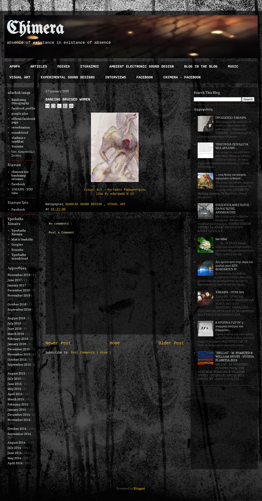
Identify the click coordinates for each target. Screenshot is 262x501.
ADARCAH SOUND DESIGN (84, 204)
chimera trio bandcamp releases (20, 175)
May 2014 (15, 458)
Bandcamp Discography (20, 101)
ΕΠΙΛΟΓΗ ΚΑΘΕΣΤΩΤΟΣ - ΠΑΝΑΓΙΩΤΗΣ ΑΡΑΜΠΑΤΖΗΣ (233, 208)
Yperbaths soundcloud (19, 256)
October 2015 (17, 359)
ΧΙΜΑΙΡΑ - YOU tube (22, 191)
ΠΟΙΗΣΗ (63, 67)
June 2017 (15, 280)
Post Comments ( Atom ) (91, 352)
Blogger (139, 488)
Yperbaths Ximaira (18, 232)
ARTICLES (38, 67)
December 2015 (19, 349)
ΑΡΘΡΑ (15, 67)
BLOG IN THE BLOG (201, 67)
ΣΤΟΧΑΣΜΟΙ (89, 67)
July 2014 (15, 447)
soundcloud (19, 132)
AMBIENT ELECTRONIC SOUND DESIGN (141, 67)
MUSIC (233, 67)
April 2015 (15, 394)
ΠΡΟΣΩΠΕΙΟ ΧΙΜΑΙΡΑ (230, 117)
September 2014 (20, 434)
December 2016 (19, 290)
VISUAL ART (20, 77)
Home (115, 343)
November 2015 (19, 354)
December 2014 (19, 414)
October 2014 (17, 428)
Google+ (17, 244)
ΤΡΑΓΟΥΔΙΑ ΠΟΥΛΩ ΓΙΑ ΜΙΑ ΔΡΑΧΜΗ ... (231, 146)
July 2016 (15, 323)
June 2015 (15, 384)
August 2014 (17, 442)
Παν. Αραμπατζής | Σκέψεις (23, 153)
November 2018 (19, 275)
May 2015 (15, 389)
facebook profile (23, 108)
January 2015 (17, 409)
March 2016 (16, 334)
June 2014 (15, 453)
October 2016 (17, 304)
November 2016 (19, 295)
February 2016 (18, 338)
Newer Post (58, 343)
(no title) (221, 239)
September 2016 (20, 309)
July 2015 (15, 378)
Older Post (171, 343)
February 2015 (18, 404)
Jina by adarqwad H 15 (115, 194)
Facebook (18, 184)
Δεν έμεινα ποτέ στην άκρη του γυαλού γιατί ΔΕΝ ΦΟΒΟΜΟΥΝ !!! (234, 265)
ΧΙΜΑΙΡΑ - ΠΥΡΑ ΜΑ (229, 292)
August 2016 (17, 318)
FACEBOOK (144, 77)
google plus (19, 113)
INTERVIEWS (115, 77)
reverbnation (20, 127)
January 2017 (17, 285)
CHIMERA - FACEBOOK (182, 77)
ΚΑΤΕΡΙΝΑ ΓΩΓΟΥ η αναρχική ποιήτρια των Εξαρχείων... (229, 326)
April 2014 (15, 463)
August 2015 (17, 373)
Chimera (35, 29)
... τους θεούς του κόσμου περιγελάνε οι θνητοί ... (230, 176)
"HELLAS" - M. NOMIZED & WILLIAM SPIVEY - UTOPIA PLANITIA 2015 (234, 356)
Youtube (17, 146)
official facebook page (23, 120)
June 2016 (15, 328)
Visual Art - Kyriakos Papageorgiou (115, 189)
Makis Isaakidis (22, 239)
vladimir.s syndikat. (18, 139)
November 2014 (19, 420)
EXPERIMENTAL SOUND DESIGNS (68, 77)
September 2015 (20, 364)
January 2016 (17, 344)
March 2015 (16, 399)
